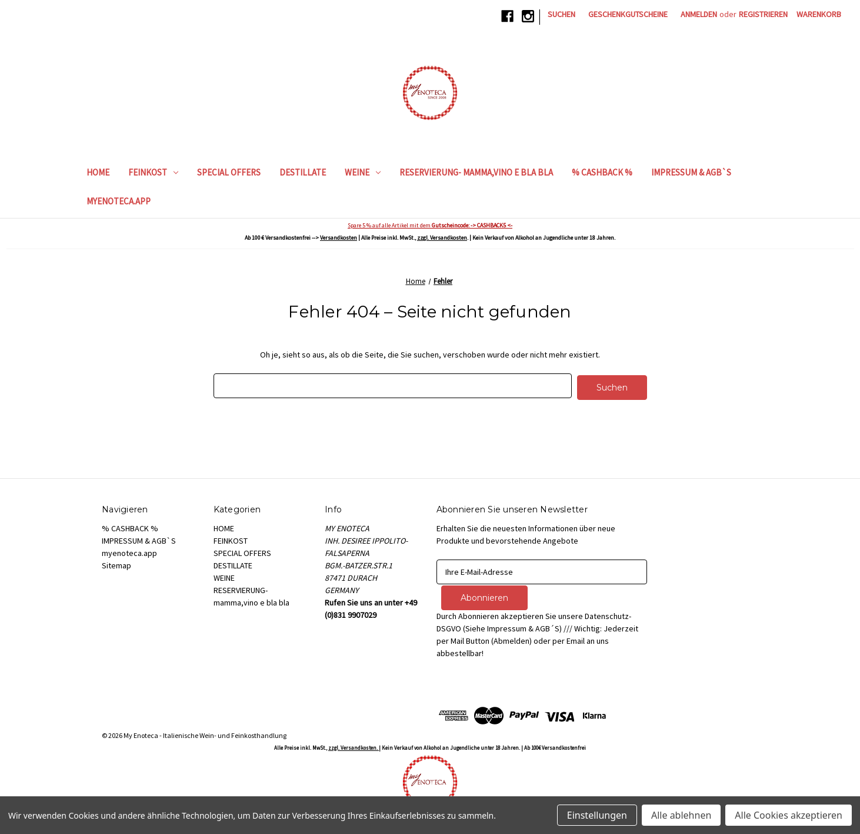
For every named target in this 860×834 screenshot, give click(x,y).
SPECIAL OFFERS (229, 172)
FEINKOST (153, 172)
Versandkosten (338, 237)
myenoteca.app (118, 201)
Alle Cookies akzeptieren (788, 815)
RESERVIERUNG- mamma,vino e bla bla (476, 172)
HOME (97, 172)
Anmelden (699, 14)
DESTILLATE (302, 172)
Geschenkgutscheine (628, 14)
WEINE (363, 172)
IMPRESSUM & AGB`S (691, 172)
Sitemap (116, 563)
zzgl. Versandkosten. (353, 745)
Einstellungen (597, 815)
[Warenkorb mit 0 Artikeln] (819, 14)
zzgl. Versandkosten (442, 237)
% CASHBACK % (602, 172)
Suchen (561, 14)
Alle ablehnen (681, 815)
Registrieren (763, 14)
